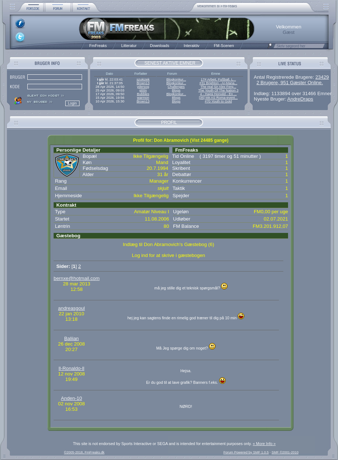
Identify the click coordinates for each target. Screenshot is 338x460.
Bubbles (143, 94)
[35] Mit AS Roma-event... (218, 98)
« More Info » (264, 443)
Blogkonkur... (176, 79)
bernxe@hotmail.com (77, 278)
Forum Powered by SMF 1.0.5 (246, 452)
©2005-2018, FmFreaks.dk (84, 452)
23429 (322, 77)
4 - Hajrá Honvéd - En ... (218, 94)
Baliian (71, 338)
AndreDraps (300, 99)
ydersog (143, 87)
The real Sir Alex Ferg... (218, 87)
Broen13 (143, 83)
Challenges (176, 87)
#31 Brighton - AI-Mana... (218, 83)
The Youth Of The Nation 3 (218, 90)
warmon (143, 98)
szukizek (142, 79)
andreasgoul (71, 308)
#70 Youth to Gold (218, 101)
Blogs (176, 90)
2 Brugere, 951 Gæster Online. (289, 82)
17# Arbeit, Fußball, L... (218, 79)
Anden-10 (71, 398)
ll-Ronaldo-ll (71, 368)
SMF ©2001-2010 (285, 452)
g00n (143, 90)
